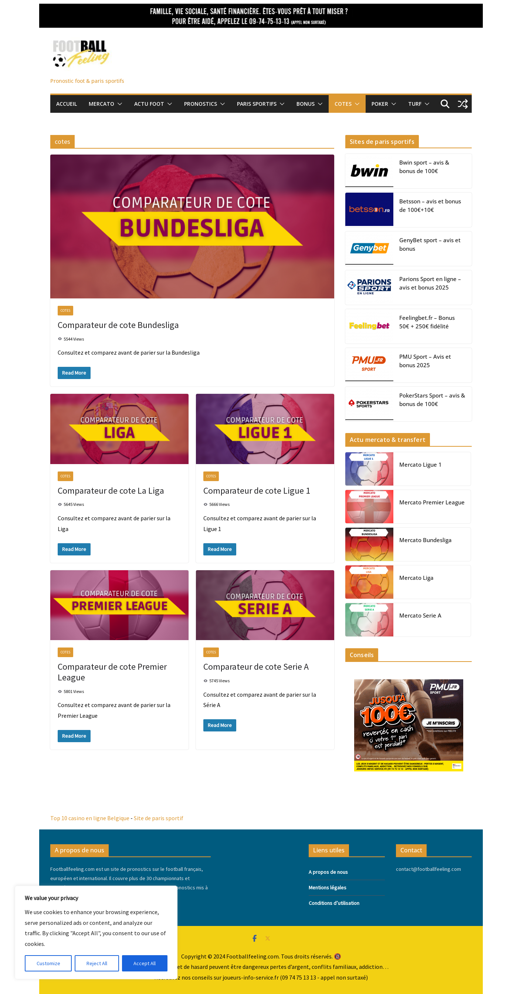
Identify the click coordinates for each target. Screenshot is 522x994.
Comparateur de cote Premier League (112, 672)
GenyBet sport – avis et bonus (430, 244)
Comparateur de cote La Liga (111, 490)
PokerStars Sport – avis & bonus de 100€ (432, 400)
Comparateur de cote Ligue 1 (256, 490)
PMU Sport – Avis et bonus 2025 (425, 361)
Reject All (97, 963)
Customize (48, 963)
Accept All (144, 963)
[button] (118, 104)
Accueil (66, 103)
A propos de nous (328, 872)
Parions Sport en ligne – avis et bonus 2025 (430, 283)
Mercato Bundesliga (425, 540)
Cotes (343, 103)
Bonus (305, 103)
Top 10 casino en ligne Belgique (89, 818)
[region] (96, 932)
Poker (380, 103)
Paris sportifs (257, 103)
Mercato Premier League (432, 502)
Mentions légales (327, 887)
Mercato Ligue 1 (420, 464)
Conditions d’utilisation (334, 903)
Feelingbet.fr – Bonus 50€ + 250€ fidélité (427, 322)
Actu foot (149, 103)
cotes (65, 310)
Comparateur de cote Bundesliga (118, 325)
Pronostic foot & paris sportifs (87, 80)
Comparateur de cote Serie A (256, 666)
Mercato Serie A (420, 615)
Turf (414, 103)
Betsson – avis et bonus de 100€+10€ (430, 205)
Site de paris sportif (158, 818)
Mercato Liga (416, 577)
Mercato (101, 103)
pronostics (200, 103)
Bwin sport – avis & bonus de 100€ (424, 167)
